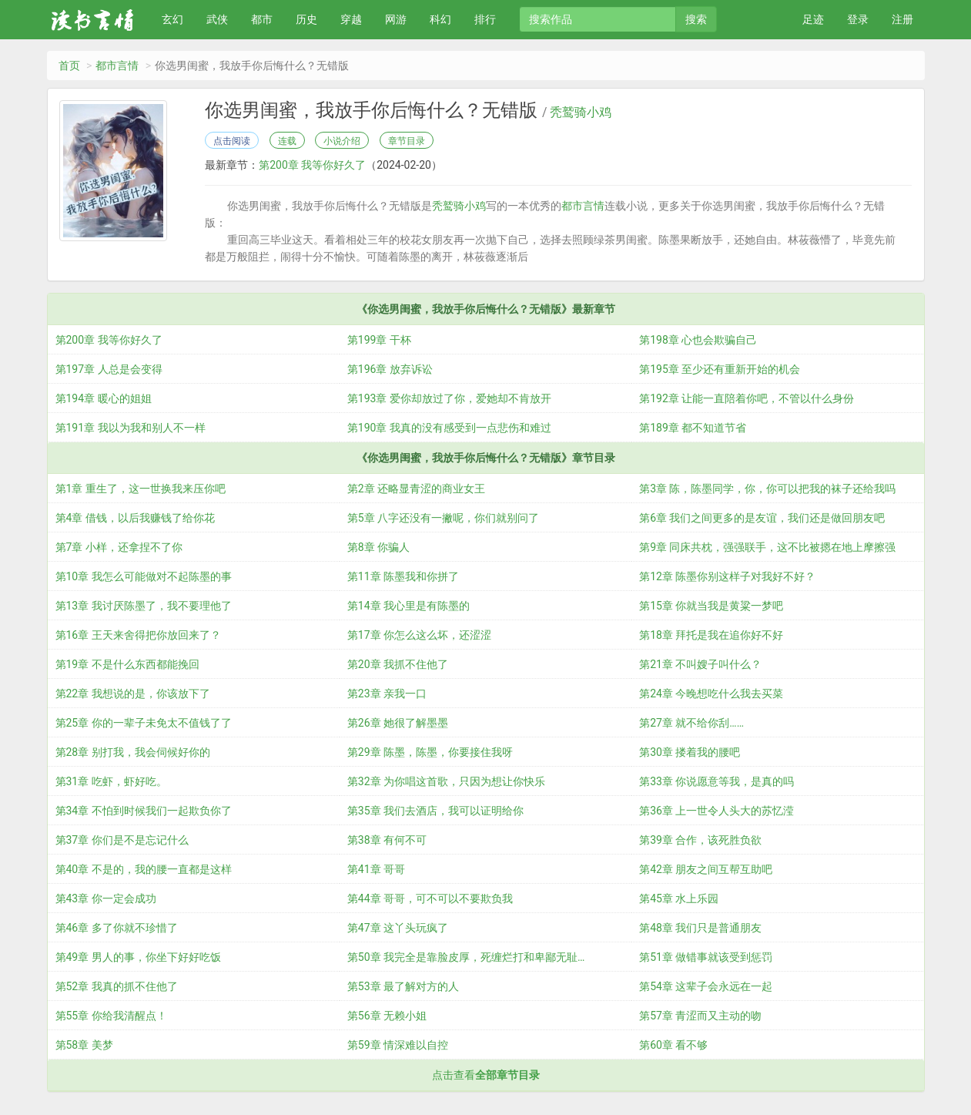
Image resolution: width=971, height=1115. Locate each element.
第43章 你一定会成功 (105, 898)
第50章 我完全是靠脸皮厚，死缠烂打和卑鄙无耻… (466, 957)
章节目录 (406, 141)
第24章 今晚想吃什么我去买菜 (711, 693)
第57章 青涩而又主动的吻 (700, 1015)
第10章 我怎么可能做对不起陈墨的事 (143, 576)
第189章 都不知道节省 (692, 427)
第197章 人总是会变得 (108, 369)
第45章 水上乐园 (678, 898)
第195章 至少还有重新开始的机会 (719, 369)
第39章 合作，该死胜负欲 (700, 840)
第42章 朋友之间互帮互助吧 (705, 869)
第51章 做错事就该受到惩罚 (705, 957)
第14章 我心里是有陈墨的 (408, 605)
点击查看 (486, 1075)
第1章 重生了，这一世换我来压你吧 (140, 488)
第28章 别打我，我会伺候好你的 (132, 752)
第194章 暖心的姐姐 (103, 398)
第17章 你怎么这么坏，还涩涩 (419, 635)
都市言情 (117, 65)
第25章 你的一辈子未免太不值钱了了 (143, 723)
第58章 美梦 (84, 1045)
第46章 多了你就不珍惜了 (116, 928)
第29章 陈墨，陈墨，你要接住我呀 (430, 752)
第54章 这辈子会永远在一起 (705, 986)
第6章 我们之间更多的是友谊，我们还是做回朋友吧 (762, 518)
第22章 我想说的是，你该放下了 (132, 693)
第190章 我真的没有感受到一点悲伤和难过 (449, 427)
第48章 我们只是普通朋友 (700, 928)
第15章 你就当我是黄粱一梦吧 (711, 605)
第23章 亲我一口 (387, 693)
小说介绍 (341, 141)
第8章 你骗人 (378, 547)
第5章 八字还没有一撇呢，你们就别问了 (443, 518)
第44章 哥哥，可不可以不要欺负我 (430, 898)
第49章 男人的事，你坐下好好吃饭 (138, 957)
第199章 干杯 (379, 340)
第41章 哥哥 (376, 869)
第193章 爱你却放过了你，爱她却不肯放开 (449, 398)
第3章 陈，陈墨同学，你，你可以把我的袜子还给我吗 (767, 488)
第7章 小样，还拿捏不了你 (118, 547)
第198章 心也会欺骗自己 (698, 340)
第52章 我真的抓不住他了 (116, 986)
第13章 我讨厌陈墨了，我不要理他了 (143, 605)
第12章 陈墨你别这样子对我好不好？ (727, 576)
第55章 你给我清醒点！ (111, 1015)
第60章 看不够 (673, 1045)
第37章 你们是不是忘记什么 (122, 840)
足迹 (813, 19)
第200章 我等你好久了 (312, 165)
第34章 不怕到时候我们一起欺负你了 (143, 810)
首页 (69, 65)
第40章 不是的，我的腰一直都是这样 (143, 869)
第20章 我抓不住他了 (397, 664)
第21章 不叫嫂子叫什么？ (700, 664)
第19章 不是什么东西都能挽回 (127, 664)
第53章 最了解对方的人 (403, 986)
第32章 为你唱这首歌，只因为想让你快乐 (446, 781)
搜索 (696, 19)
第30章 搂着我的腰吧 (689, 752)
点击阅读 (231, 141)
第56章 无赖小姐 (387, 1015)
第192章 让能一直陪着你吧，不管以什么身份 (746, 398)
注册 (902, 19)
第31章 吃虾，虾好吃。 (111, 781)
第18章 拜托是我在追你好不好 (711, 635)
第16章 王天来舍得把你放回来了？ (138, 635)
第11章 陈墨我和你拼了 (403, 576)
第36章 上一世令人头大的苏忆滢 (716, 810)
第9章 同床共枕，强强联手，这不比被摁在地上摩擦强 (767, 547)
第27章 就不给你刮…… (691, 723)
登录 (858, 19)
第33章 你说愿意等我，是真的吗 (716, 781)
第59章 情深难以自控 (397, 1045)
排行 (485, 19)
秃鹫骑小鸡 (580, 112)
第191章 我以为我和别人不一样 (130, 427)
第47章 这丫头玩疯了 (397, 928)
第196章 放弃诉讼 (390, 369)
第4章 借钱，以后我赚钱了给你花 (135, 518)
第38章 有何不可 (387, 840)
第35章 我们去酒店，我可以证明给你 (435, 810)
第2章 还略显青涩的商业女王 (416, 488)
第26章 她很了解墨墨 (397, 723)
